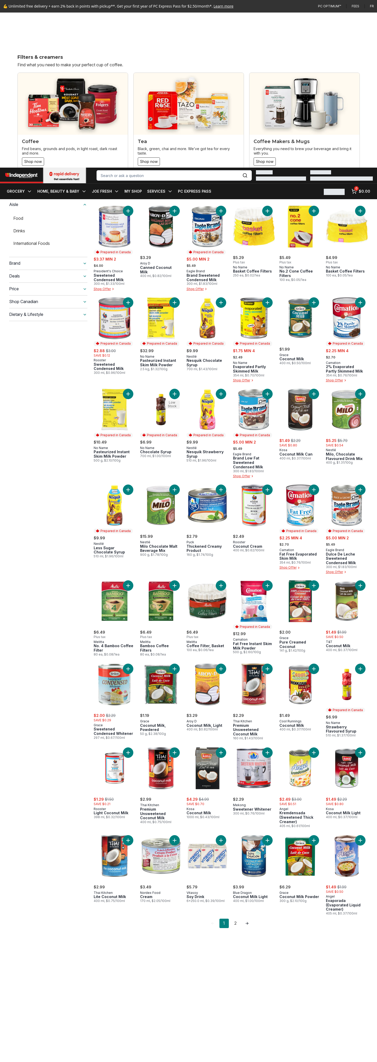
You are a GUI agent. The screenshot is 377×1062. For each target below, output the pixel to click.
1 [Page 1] (224, 923)
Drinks (19, 230)
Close (288, 1053)
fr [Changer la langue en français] (372, 6)
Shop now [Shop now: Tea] (149, 161)
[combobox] (174, 20)
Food (18, 218)
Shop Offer (104, 289)
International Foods (31, 243)
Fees (355, 6)
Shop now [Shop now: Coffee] (33, 161)
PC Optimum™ (329, 6)
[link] (212, 923)
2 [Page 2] (235, 923)
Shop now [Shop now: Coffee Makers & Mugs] (264, 161)
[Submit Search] (245, 20)
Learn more (224, 6)
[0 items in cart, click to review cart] (361, 36)
